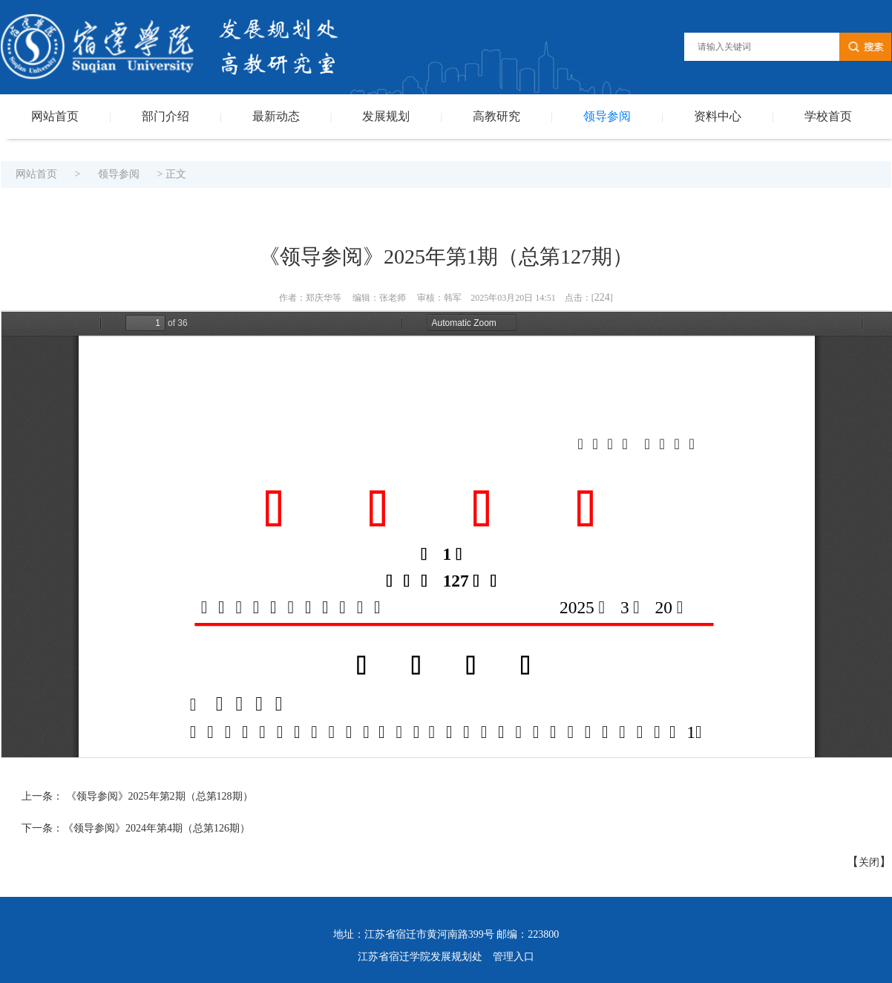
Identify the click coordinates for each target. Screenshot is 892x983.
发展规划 (386, 116)
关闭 (869, 862)
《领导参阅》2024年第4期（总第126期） (156, 828)
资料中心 (717, 116)
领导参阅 (607, 116)
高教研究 (496, 116)
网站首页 (55, 116)
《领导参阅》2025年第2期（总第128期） (158, 796)
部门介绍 (165, 116)
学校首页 (828, 116)
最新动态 (276, 116)
